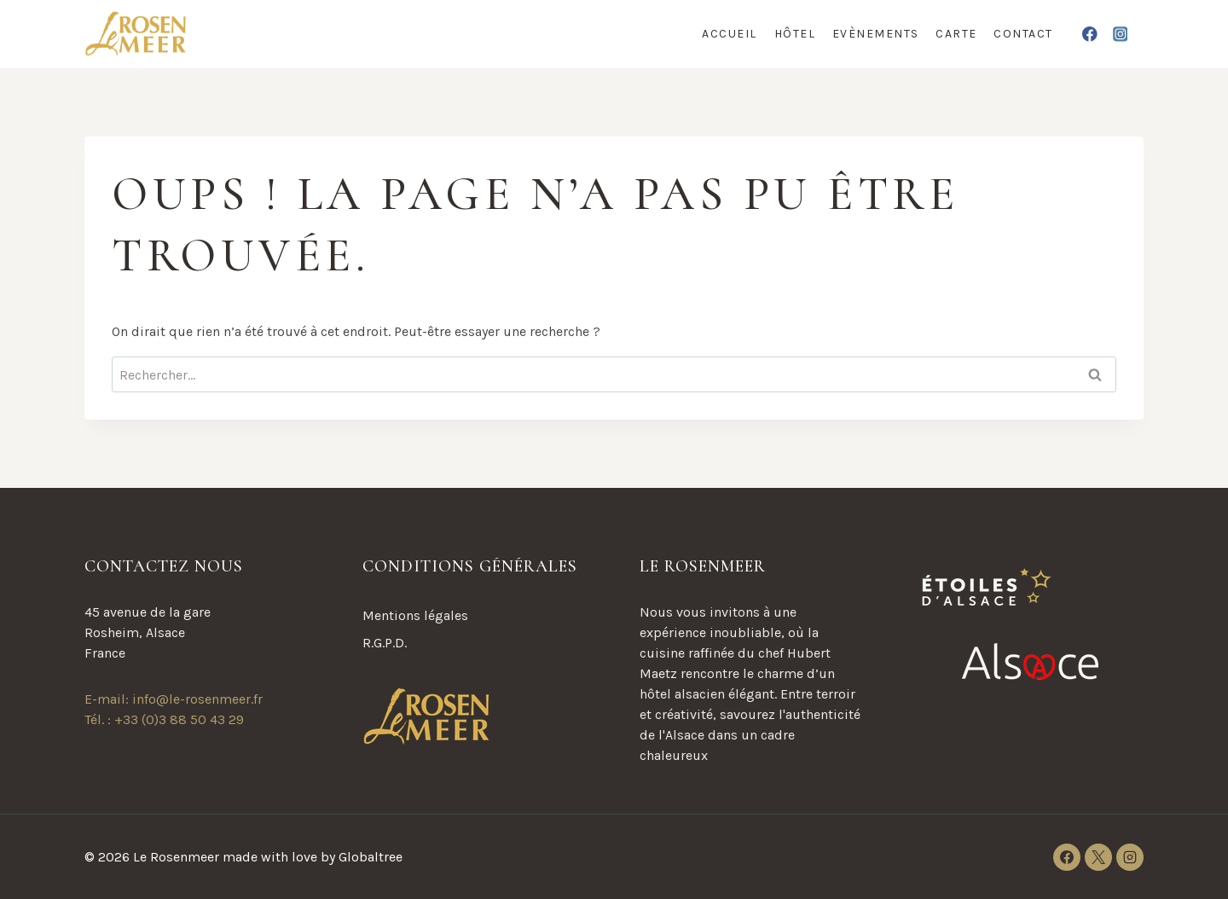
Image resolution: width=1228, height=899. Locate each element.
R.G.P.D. (384, 643)
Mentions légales (415, 615)
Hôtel (795, 33)
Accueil (729, 33)
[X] (1098, 857)
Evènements (875, 33)
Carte (956, 33)
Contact (1023, 33)
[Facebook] (1090, 34)
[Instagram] (1120, 34)
